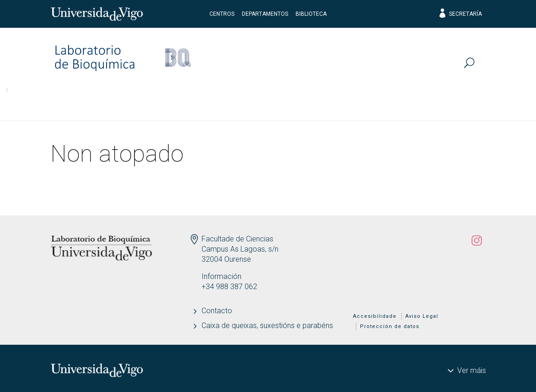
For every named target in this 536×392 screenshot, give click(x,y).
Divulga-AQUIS (443, 104)
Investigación (110, 104)
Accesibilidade (375, 316)
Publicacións (193, 104)
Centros (221, 14)
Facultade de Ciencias (237, 238)
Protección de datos (389, 326)
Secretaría (460, 14)
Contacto (217, 310)
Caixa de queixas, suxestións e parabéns (267, 325)
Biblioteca (311, 14)
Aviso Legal (421, 316)
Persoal (39, 104)
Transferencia (278, 104)
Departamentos (265, 14)
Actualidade (359, 104)
